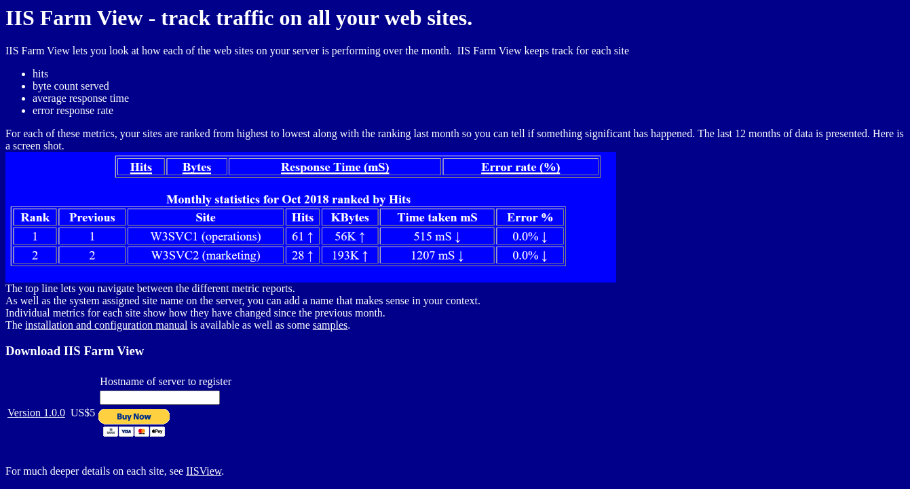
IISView (203, 471)
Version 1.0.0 (36, 412)
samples (330, 325)
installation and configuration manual (106, 325)
